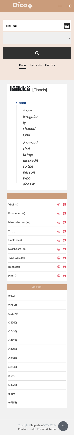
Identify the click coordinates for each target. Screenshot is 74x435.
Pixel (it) (13, 275)
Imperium (37, 425)
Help (32, 429)
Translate (35, 65)
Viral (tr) (13, 204)
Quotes (50, 65)
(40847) (12, 367)
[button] (60, 6)
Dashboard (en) (17, 248)
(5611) (11, 375)
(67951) (12, 402)
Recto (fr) (14, 266)
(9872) (11, 295)
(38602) (12, 358)
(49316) (12, 304)
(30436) (12, 331)
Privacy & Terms (46, 429)
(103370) (13, 313)
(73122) (12, 384)
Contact (23, 429)
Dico (22, 65)
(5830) (11, 393)
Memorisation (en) (19, 222)
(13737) (12, 349)
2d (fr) (11, 231)
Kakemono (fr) (16, 213)
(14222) (12, 340)
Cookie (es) (15, 240)
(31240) (12, 322)
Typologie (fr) (16, 257)
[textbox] (37, 25)
